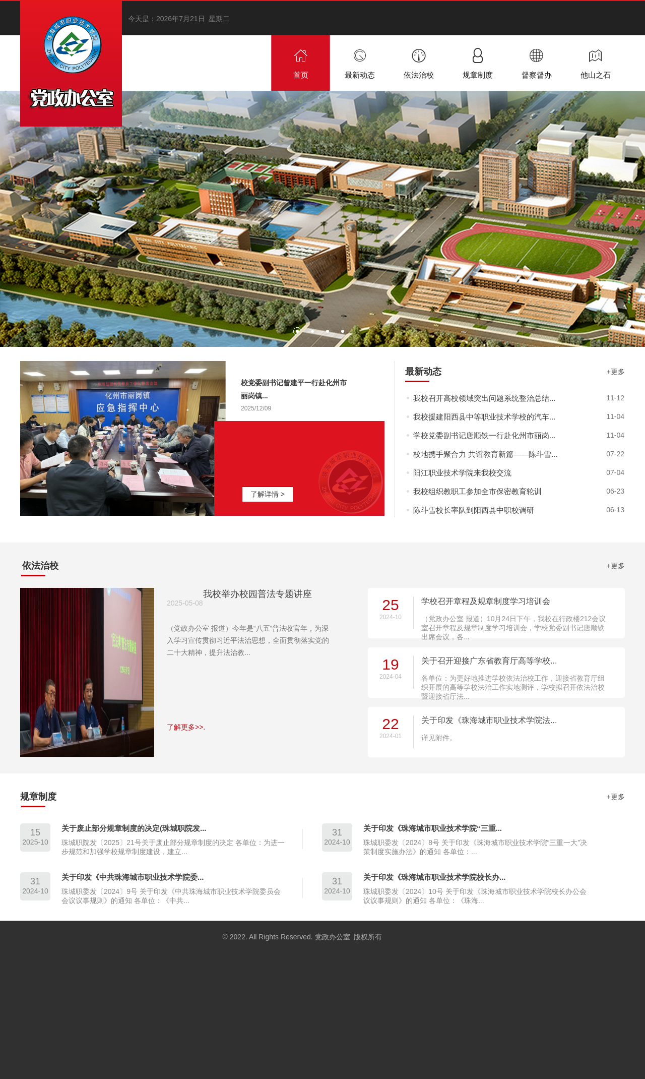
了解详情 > (267, 494)
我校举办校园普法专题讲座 (257, 594)
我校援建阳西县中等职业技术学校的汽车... (484, 416)
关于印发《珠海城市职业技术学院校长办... (434, 877)
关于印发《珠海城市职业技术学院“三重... (432, 828)
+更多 (616, 372)
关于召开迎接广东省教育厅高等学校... (489, 660)
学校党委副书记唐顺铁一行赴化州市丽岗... (484, 435)
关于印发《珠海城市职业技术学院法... (489, 720)
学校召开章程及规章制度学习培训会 (485, 601)
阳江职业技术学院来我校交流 (462, 472)
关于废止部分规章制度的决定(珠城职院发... (134, 828)
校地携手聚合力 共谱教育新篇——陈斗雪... (485, 454)
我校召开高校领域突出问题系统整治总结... (484, 398)
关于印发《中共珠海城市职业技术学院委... (132, 877)
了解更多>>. (186, 727)
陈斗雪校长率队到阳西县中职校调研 (473, 510)
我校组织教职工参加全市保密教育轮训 (477, 491)
